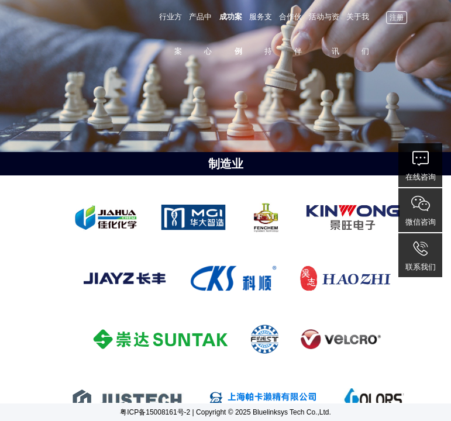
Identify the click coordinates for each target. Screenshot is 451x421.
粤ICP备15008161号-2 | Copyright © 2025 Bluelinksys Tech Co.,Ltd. (225, 412)
